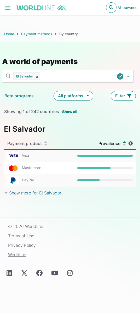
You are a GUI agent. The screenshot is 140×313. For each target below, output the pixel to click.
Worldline (17, 254)
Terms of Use (21, 235)
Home (9, 34)
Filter (123, 95)
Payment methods (36, 34)
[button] (37, 76)
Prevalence (112, 143)
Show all (69, 111)
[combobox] (87, 76)
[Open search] (111, 7)
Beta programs (19, 95)
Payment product (27, 143)
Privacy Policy (22, 245)
